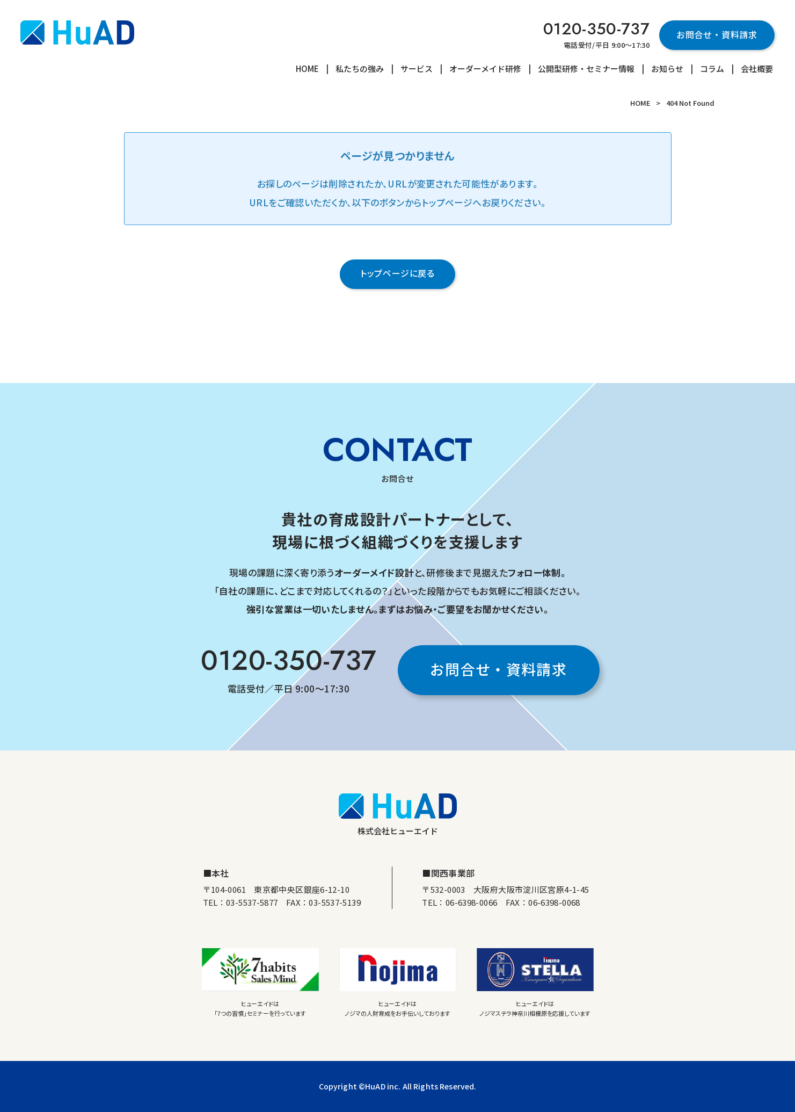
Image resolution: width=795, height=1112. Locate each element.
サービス (416, 68)
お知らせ (667, 68)
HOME (307, 68)
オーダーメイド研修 (485, 68)
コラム (712, 68)
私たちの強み (359, 68)
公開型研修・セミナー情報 (586, 68)
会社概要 (757, 68)
